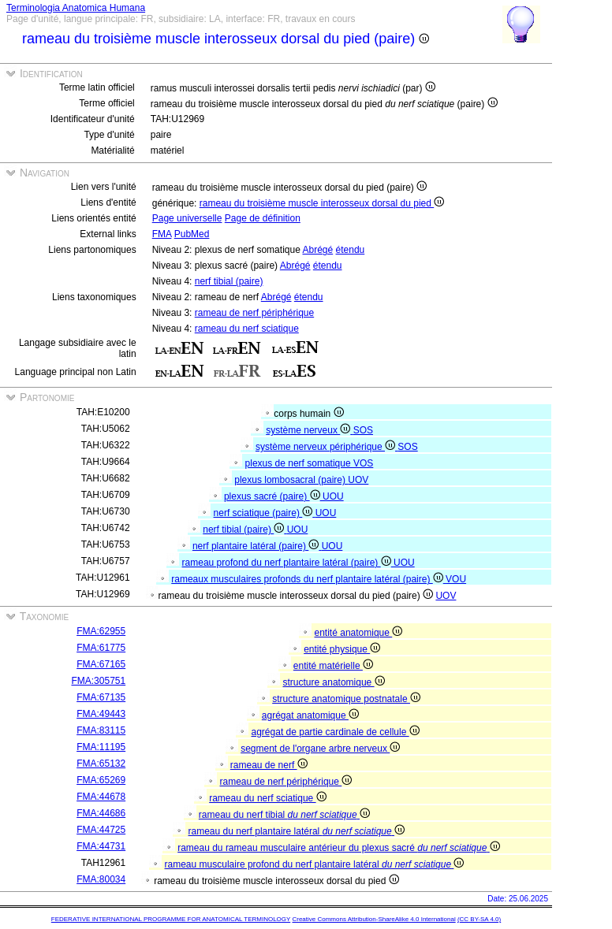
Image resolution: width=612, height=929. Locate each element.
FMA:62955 (100, 631)
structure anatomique (334, 682)
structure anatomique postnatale (346, 698)
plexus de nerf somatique (299, 463)
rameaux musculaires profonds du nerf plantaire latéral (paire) (308, 579)
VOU (456, 579)
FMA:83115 (100, 730)
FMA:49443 (100, 713)
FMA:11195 (100, 746)
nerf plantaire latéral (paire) (257, 546)
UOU (333, 496)
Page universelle (187, 218)
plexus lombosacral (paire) (291, 479)
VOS (363, 463)
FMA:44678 (100, 796)
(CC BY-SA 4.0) (479, 919)
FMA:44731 (100, 846)
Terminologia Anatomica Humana (75, 7)
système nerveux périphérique (326, 446)
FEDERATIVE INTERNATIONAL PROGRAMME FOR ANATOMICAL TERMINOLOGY (170, 919)
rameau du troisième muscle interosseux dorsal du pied (322, 203)
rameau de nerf (269, 765)
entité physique (342, 649)
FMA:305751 (98, 680)
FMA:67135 (100, 697)
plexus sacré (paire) (273, 496)
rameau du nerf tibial (284, 814)
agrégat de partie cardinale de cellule (336, 732)
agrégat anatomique (310, 715)
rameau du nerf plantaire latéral (296, 831)
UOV (358, 479)
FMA (162, 234)
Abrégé (317, 249)
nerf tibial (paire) (229, 281)
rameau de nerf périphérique (254, 312)
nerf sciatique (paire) (264, 512)
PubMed (192, 234)
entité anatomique (359, 632)
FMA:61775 (100, 647)
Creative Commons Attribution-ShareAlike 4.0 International (373, 919)
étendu (350, 249)
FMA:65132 (100, 763)
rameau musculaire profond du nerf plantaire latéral (315, 864)
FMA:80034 (100, 879)
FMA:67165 (100, 664)
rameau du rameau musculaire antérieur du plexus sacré (338, 847)
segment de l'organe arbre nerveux (320, 748)
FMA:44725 (100, 829)
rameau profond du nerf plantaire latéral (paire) (288, 562)
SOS (363, 430)
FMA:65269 (100, 780)
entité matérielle (333, 665)
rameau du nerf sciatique (247, 328)
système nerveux (309, 430)
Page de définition (262, 218)
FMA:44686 (100, 813)
